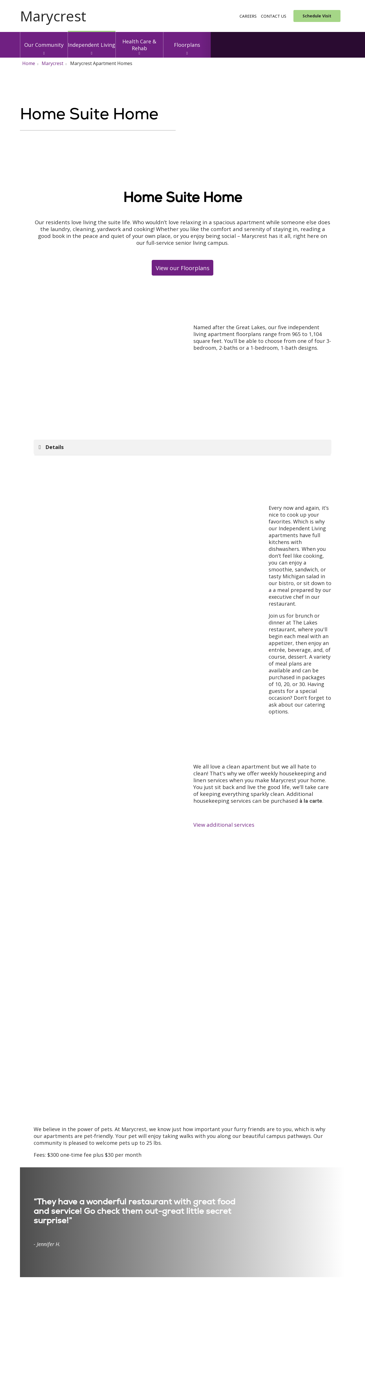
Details (54, 447)
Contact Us (273, 16)
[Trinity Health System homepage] (53, 19)
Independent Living (91, 40)
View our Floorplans (183, 268)
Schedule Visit (317, 16)
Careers (248, 16)
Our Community (44, 40)
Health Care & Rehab (139, 42)
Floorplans (187, 40)
